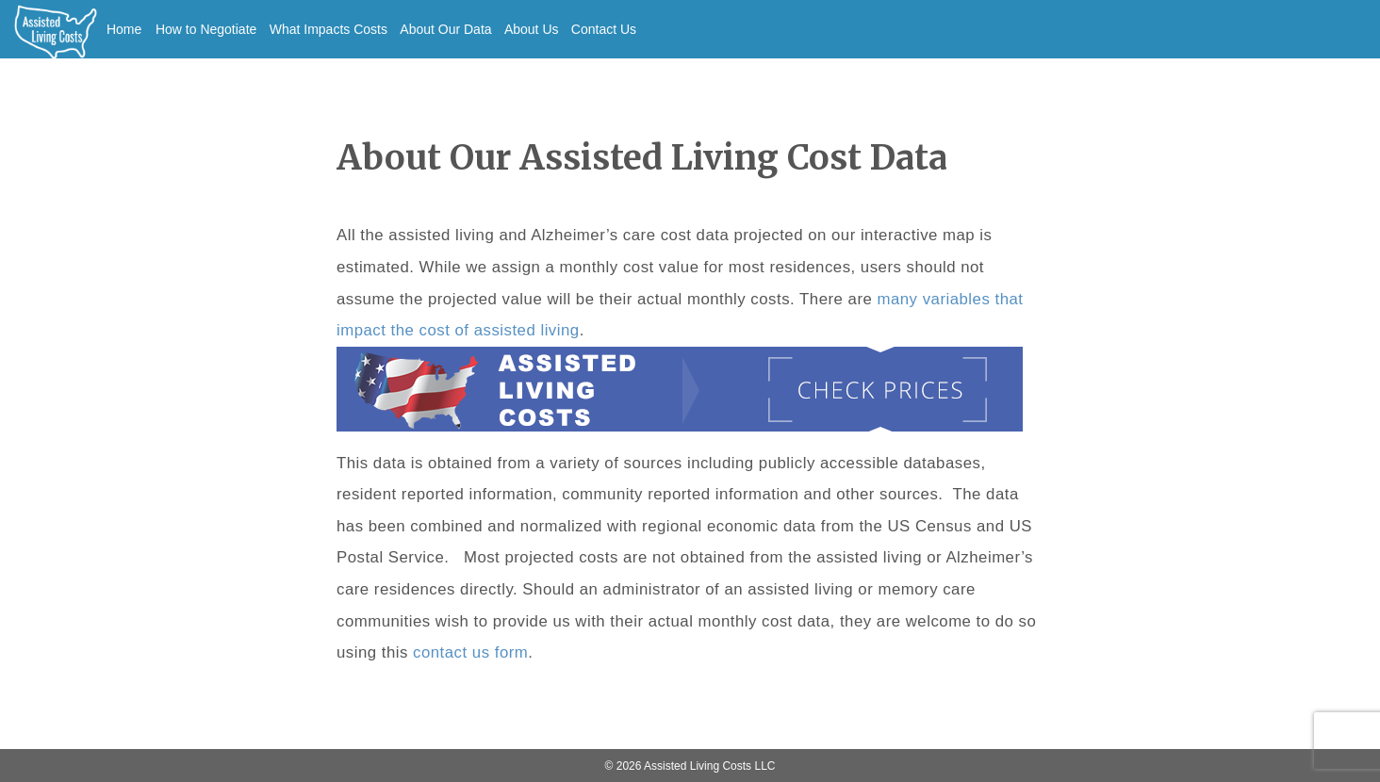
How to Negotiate (206, 29)
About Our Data (445, 29)
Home (124, 29)
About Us (531, 29)
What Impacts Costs (328, 29)
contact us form (470, 652)
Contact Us (603, 29)
